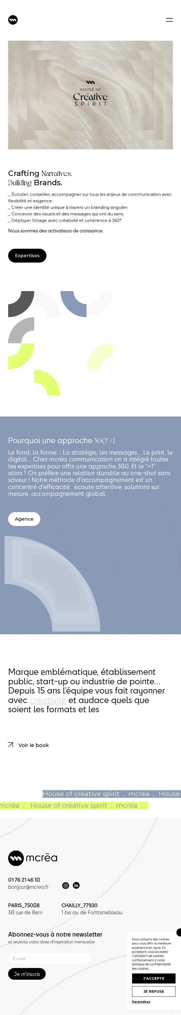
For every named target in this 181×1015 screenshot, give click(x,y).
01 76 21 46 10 (24, 879)
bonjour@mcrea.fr (28, 887)
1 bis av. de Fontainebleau (91, 912)
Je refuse (153, 991)
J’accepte (153, 978)
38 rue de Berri (25, 912)
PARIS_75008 (24, 905)
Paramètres (141, 1002)
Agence (24, 519)
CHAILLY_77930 (79, 905)
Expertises (27, 255)
